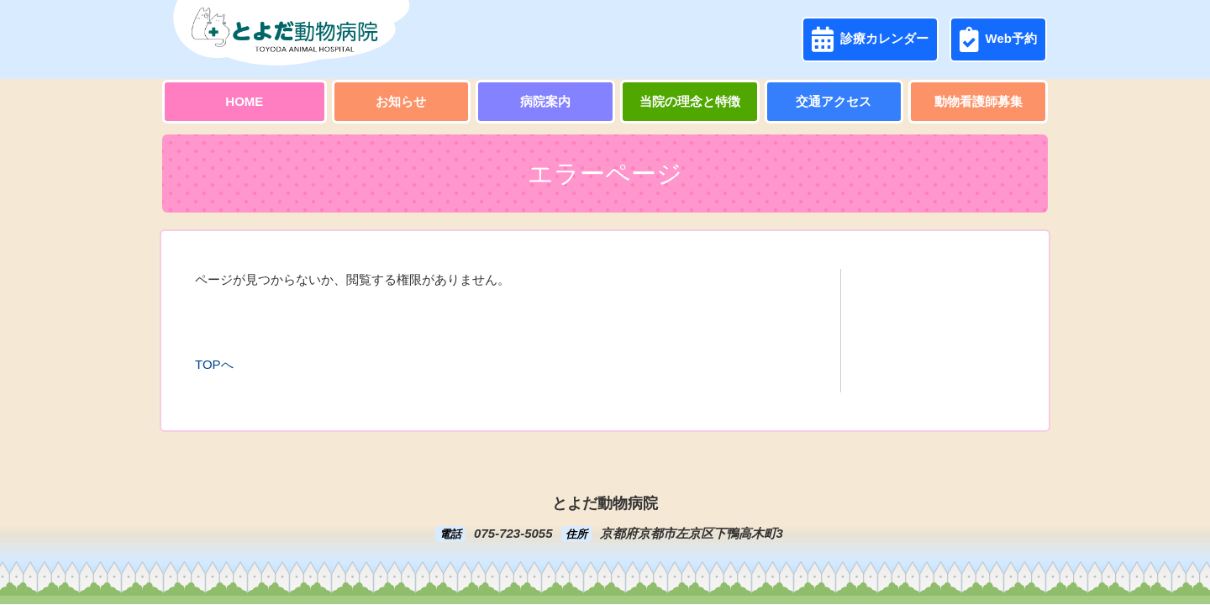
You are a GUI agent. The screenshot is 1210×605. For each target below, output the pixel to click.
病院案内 (545, 101)
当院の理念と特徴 (689, 101)
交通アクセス (833, 101)
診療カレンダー (870, 39)
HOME (244, 101)
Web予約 (998, 39)
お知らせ (401, 101)
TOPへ (214, 364)
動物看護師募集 (978, 101)
